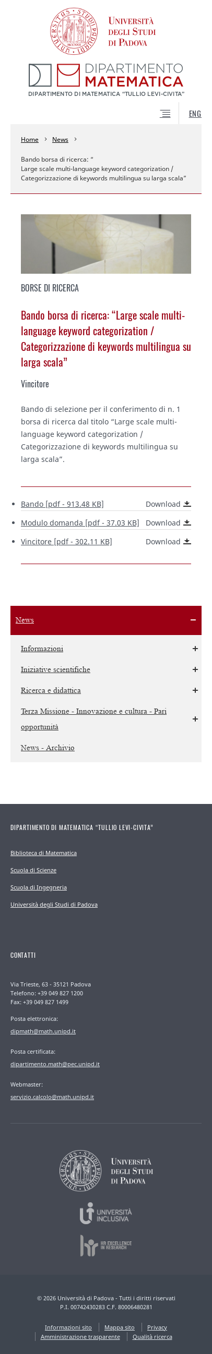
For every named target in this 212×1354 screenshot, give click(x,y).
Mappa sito (119, 1327)
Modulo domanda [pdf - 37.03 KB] (106, 523)
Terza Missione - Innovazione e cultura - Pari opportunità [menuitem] (94, 719)
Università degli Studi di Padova (54, 904)
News (60, 139)
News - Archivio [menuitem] (48, 747)
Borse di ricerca (50, 288)
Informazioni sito (68, 1327)
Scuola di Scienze (33, 870)
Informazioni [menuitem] (42, 648)
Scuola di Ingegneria (38, 887)
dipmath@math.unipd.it (43, 1031)
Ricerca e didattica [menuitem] (51, 690)
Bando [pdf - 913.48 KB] (106, 504)
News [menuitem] (25, 620)
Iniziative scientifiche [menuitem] (55, 669)
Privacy (157, 1327)
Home (30, 139)
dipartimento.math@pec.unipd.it (55, 1064)
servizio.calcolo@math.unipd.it (52, 1097)
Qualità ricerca (152, 1336)
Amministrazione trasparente (80, 1336)
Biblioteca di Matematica (43, 853)
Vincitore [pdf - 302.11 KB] (106, 541)
